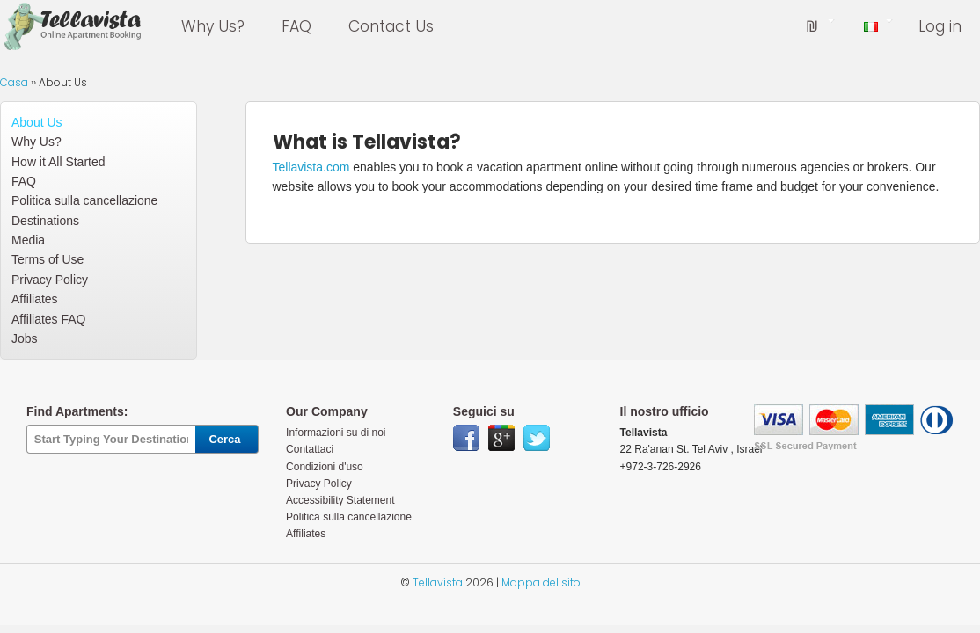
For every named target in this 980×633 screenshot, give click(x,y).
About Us (36, 122)
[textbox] (110, 439)
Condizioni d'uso (324, 467)
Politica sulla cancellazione (84, 200)
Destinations (45, 221)
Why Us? (213, 26)
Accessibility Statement (340, 500)
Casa (14, 82)
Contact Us (391, 26)
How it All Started (58, 162)
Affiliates (34, 299)
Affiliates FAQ (48, 319)
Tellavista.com (311, 167)
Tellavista (438, 582)
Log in (940, 26)
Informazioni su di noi (335, 432)
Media (28, 240)
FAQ (296, 26)
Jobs (24, 338)
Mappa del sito (541, 582)
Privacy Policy (49, 280)
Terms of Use (47, 259)
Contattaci (309, 449)
